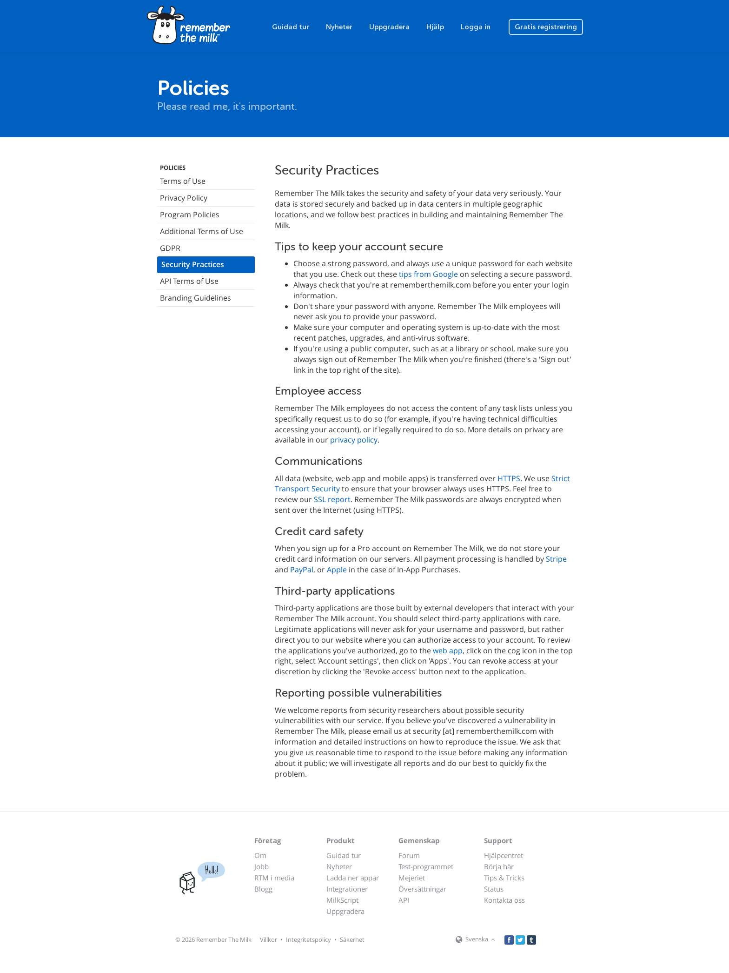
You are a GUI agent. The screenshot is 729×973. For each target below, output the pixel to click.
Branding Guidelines (195, 298)
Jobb (261, 866)
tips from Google (428, 274)
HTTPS (508, 478)
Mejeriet (411, 877)
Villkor (268, 939)
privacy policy (354, 440)
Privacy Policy (183, 198)
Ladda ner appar (352, 877)
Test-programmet (425, 866)
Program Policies (189, 214)
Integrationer (347, 888)
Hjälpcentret (503, 855)
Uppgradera (389, 27)
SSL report (332, 499)
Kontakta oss (504, 900)
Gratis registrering (546, 27)
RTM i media (274, 877)
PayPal (301, 569)
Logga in (475, 27)
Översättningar (422, 888)
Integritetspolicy (308, 939)
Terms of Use (182, 181)
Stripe (556, 559)
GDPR (170, 248)
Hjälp (435, 27)
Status (494, 888)
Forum (409, 855)
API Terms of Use (189, 281)
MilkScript (342, 900)
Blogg (263, 888)
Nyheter (339, 27)
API (403, 900)
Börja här (499, 866)
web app (448, 650)
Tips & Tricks (504, 877)
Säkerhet (352, 939)
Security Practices (192, 264)
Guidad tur (290, 27)
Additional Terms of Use (201, 231)
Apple (337, 569)
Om (260, 855)
